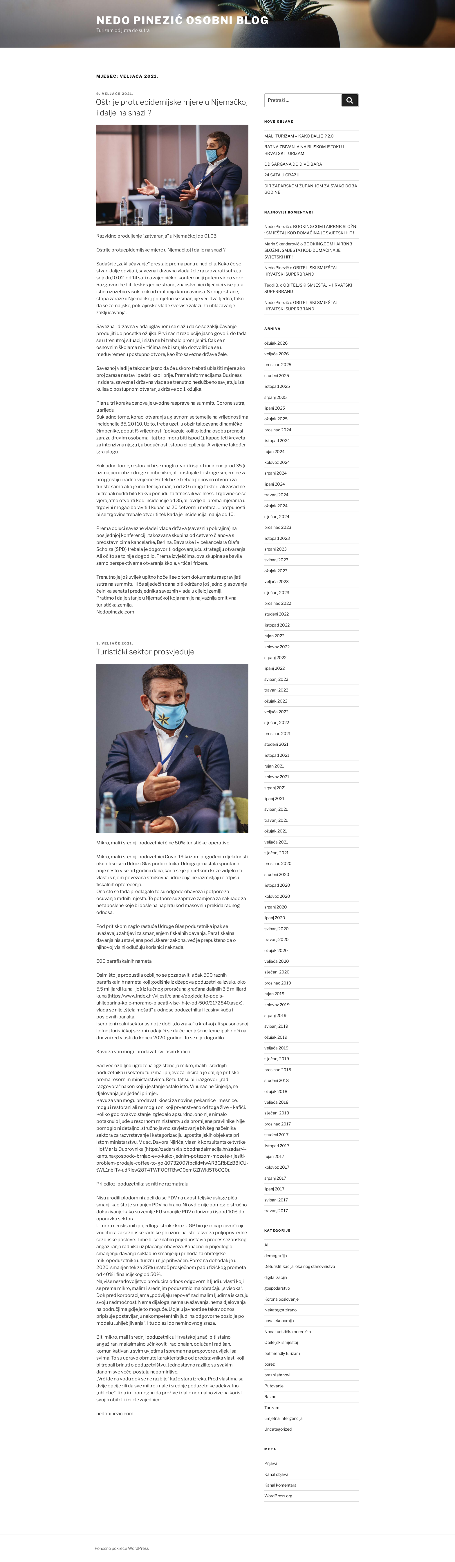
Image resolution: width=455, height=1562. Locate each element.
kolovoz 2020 (277, 896)
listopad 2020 (277, 885)
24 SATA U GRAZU (281, 174)
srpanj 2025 (275, 397)
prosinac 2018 (277, 1069)
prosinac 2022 (277, 603)
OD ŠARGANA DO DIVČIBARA (293, 164)
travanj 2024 (276, 494)
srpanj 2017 (275, 1178)
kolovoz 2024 (277, 462)
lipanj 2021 (274, 798)
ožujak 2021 (275, 830)
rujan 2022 (274, 635)
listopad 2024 (277, 440)
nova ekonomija (279, 1320)
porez (269, 1364)
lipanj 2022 (274, 668)
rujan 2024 (274, 451)
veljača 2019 (276, 1047)
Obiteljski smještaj (281, 1342)
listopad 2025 (277, 386)
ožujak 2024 (276, 505)
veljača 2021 (276, 841)
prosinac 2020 (278, 863)
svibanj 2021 (276, 809)
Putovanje (274, 1385)
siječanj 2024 (276, 516)
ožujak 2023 (276, 570)
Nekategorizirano (280, 1309)
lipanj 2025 (274, 408)
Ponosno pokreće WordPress (122, 1548)
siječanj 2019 (276, 1058)
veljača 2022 (276, 711)
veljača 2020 (276, 961)
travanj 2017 (276, 1210)
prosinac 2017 (277, 1123)
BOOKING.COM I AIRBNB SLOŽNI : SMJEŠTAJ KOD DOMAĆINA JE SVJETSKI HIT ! (308, 250)
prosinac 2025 (277, 364)
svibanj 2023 (276, 559)
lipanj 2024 (274, 484)
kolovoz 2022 (277, 646)
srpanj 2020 (275, 906)
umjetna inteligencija (283, 1418)
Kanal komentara (280, 1485)
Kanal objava (276, 1474)
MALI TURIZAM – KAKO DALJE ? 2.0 (299, 135)
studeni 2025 (276, 375)
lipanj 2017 (274, 1188)
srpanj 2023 (275, 548)
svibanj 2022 (276, 679)
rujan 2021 (274, 765)
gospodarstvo (277, 1288)
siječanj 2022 (276, 722)
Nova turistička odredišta (287, 1331)
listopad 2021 (276, 755)
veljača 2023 (276, 581)
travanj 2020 (276, 939)
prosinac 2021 (277, 733)
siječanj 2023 (276, 592)
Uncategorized (278, 1429)
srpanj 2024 (275, 472)
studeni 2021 (276, 744)
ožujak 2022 (275, 700)
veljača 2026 (276, 353)
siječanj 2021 (276, 852)
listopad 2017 (276, 1145)
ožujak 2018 (275, 1091)
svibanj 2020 (276, 928)
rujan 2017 (274, 1156)
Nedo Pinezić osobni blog (182, 20)
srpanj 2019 (275, 1015)
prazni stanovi (277, 1374)
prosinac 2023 (277, 527)
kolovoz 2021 (276, 776)
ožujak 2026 (276, 343)
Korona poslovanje (281, 1299)
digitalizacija (275, 1277)
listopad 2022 (277, 624)
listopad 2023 (277, 538)
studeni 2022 (276, 613)
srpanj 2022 (275, 657)
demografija (275, 1255)
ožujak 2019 (275, 1037)
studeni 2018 (276, 1080)
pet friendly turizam (282, 1353)
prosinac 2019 (277, 982)
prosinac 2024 (277, 429)
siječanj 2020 (277, 971)
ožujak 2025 (276, 418)
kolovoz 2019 (277, 1004)
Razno (270, 1396)
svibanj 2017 (276, 1199)
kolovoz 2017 (276, 1167)
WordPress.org (278, 1495)
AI (266, 1244)
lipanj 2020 (274, 917)
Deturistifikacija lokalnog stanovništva (299, 1266)
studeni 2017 (276, 1134)
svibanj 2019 (276, 1026)
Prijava (270, 1463)
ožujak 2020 (276, 950)
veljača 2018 (276, 1102)
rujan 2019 (274, 993)
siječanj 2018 (276, 1112)
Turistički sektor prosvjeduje (145, 651)
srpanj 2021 (275, 787)
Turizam (271, 1407)
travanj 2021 (276, 820)
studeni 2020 (276, 874)
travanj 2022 (276, 689)
